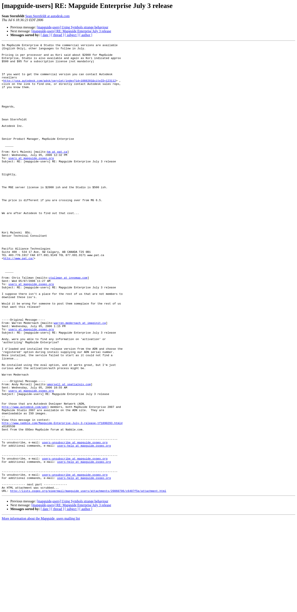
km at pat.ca (57, 174)
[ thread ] (57, 35)
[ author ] (85, 35)
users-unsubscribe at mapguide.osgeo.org (74, 522)
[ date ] (45, 35)
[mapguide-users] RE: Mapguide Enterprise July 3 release (71, 31)
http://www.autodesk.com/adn (24, 480)
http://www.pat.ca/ (18, 301)
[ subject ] (72, 35)
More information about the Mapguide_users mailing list (41, 608)
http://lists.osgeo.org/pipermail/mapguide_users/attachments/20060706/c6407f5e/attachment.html (88, 580)
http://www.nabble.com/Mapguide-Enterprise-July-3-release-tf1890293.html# (62, 499)
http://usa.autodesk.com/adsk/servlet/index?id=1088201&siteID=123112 (59, 88)
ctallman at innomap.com (68, 325)
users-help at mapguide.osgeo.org (84, 526)
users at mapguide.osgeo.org (31, 181)
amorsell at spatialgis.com (69, 453)
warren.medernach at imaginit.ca (80, 379)
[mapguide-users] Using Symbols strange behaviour (72, 27)
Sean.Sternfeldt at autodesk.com (47, 16)
